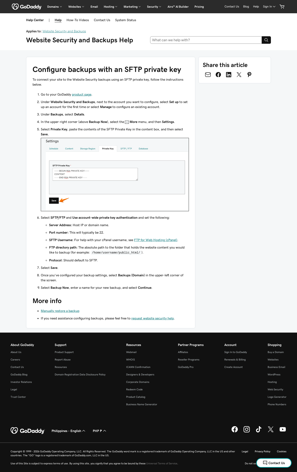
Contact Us (102, 20)
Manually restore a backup (60, 310)
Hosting (272, 382)
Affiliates (183, 352)
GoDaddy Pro (185, 367)
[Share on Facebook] (218, 74)
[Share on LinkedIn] (228, 74)
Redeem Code (134, 389)
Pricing (199, 6)
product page (81, 94)
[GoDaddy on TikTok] (258, 431)
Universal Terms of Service (161, 463)
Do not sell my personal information (265, 463)
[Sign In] (269, 6)
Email (94, 6)
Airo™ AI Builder (178, 6)
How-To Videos (77, 20)
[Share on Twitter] (239, 74)
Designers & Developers (140, 374)
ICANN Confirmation (138, 367)
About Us (16, 352)
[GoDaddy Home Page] (28, 430)
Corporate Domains (137, 382)
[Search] (266, 40)
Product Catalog (135, 397)
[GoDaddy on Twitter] (270, 431)
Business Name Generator (141, 404)
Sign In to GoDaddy (235, 352)
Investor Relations (21, 382)
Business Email (276, 367)
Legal (14, 389)
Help (58, 20)
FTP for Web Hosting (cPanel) (155, 239)
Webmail (131, 352)
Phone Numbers (277, 404)
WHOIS (130, 359)
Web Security (275, 389)
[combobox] (206, 40)
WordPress (274, 374)
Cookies (281, 451)
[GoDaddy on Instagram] (246, 431)
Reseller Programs (188, 359)
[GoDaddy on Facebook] (234, 431)
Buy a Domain (276, 352)
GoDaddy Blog (19, 374)
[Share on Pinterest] (249, 74)
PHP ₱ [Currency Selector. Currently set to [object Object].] (100, 430)
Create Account (233, 367)
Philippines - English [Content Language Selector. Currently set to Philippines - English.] (69, 430)
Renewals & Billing (235, 359)
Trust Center (18, 397)
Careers (15, 359)
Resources (61, 367)
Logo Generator (277, 397)
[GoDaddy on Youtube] (282, 431)
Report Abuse (63, 359)
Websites (273, 359)
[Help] (256, 6)
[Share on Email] (208, 74)
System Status (125, 20)
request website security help (152, 318)
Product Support (64, 352)
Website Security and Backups (64, 31)
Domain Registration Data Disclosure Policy (80, 374)
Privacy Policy (262, 451)
